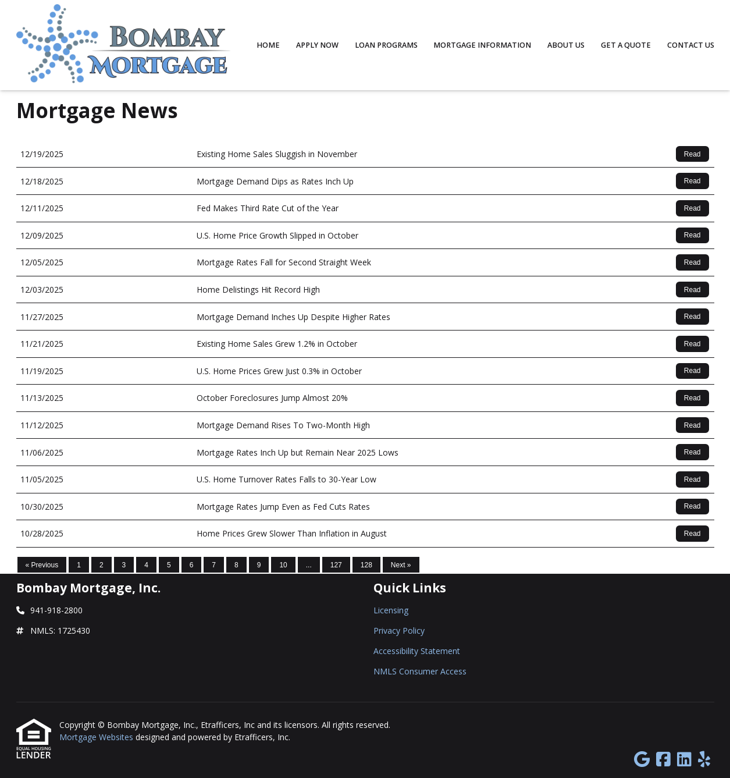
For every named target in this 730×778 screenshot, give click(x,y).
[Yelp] (704, 759)
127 (336, 565)
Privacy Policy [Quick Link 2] (399, 630)
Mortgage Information (482, 45)
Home (268, 45)
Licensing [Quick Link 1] (390, 610)
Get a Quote (626, 45)
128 (366, 565)
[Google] (642, 759)
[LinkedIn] (684, 759)
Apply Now (317, 45)
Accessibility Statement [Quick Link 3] (416, 650)
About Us (566, 45)
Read (692, 154)
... (309, 565)
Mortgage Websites (97, 737)
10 (283, 565)
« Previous (42, 565)
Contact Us (690, 45)
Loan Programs (386, 45)
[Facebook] (663, 759)
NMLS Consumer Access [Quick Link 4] (420, 671)
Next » (401, 565)
